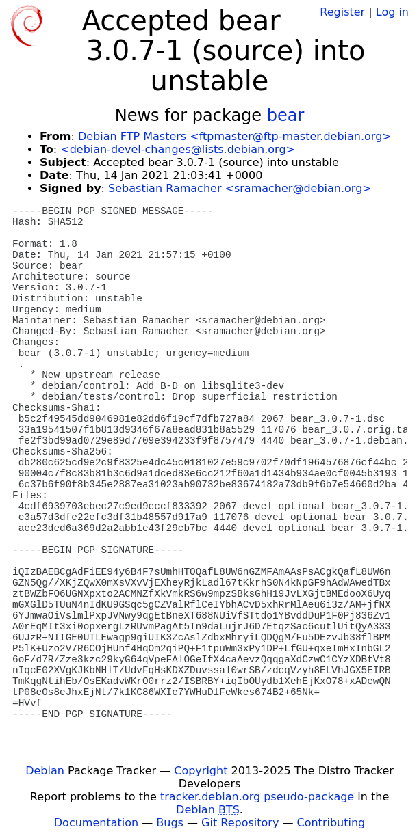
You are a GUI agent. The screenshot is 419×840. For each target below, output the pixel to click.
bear (286, 115)
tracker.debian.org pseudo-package (257, 796)
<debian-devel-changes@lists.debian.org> (177, 149)
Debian (44, 770)
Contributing (331, 822)
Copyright (200, 770)
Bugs (169, 822)
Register (342, 11)
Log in (392, 11)
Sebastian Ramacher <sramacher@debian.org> (240, 188)
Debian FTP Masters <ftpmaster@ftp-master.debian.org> (235, 136)
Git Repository (240, 822)
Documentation (96, 822)
